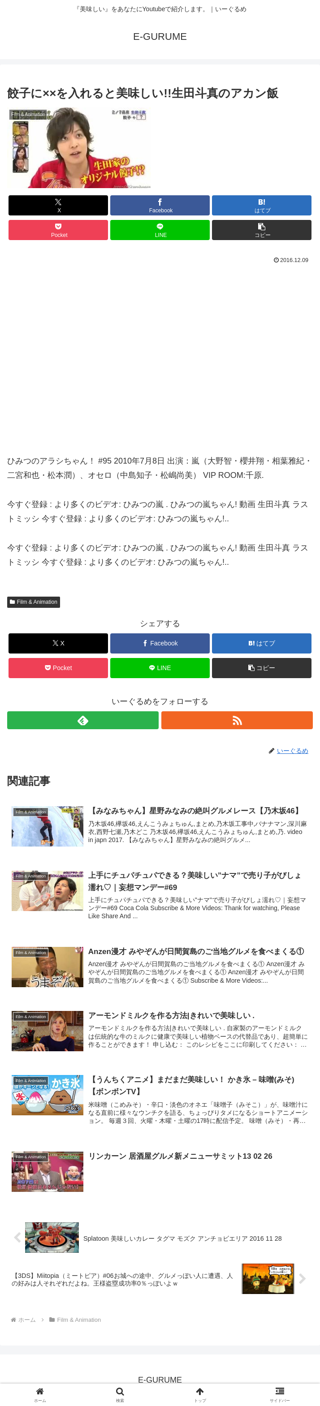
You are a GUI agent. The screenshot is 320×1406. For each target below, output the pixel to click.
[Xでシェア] (58, 205)
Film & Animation (33, 602)
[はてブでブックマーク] (261, 205)
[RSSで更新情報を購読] (237, 720)
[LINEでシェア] (160, 230)
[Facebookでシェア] (160, 205)
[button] (261, 230)
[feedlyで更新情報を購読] (83, 720)
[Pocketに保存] (58, 230)
